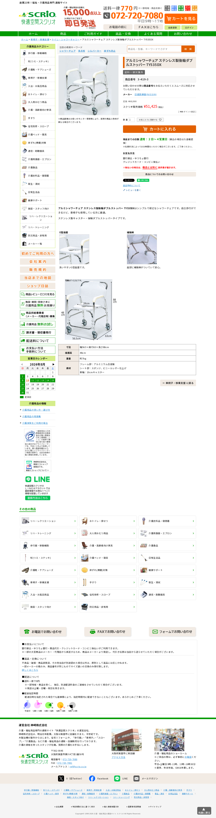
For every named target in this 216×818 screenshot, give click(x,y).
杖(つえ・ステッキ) (51, 800)
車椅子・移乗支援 (40, 39)
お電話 (188, 766)
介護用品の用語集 (31, 416)
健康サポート (187, 803)
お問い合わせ (183, 33)
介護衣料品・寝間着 (142, 803)
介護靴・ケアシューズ (73, 800)
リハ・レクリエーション (98, 807)
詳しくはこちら (30, 670)
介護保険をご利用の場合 (35, 423)
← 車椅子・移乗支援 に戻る (178, 383)
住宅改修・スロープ (31, 803)
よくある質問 (153, 33)
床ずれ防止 (110, 50)
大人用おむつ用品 (151, 800)
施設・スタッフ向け (75, 807)
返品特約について (131, 185)
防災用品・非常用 (141, 807)
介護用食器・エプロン (108, 803)
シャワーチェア (67, 50)
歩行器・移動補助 (31, 800)
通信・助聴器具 (88, 803)
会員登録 (172, 27)
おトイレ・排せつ (132, 800)
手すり (189, 800)
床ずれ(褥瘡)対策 (70, 803)
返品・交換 (123, 33)
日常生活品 (173, 803)
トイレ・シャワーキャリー (66, 39)
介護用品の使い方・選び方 (36, 409)
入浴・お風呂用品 (113, 800)
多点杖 (81, 50)
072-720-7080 (70, 768)
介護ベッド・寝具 (51, 803)
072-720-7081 (64, 772)
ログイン (189, 27)
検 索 (188, 49)
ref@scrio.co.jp (78, 776)
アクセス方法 (118, 766)
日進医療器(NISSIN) (146, 94)
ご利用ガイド (93, 33)
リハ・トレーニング (121, 807)
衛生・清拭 (159, 803)
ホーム (33, 33)
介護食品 (125, 803)
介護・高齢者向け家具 (172, 800)
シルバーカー (95, 50)
